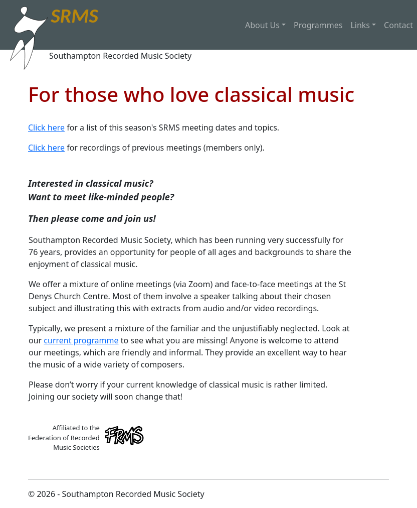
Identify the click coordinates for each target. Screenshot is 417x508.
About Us (262, 25)
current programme (81, 340)
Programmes (318, 25)
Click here (46, 127)
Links (360, 25)
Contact (398, 25)
